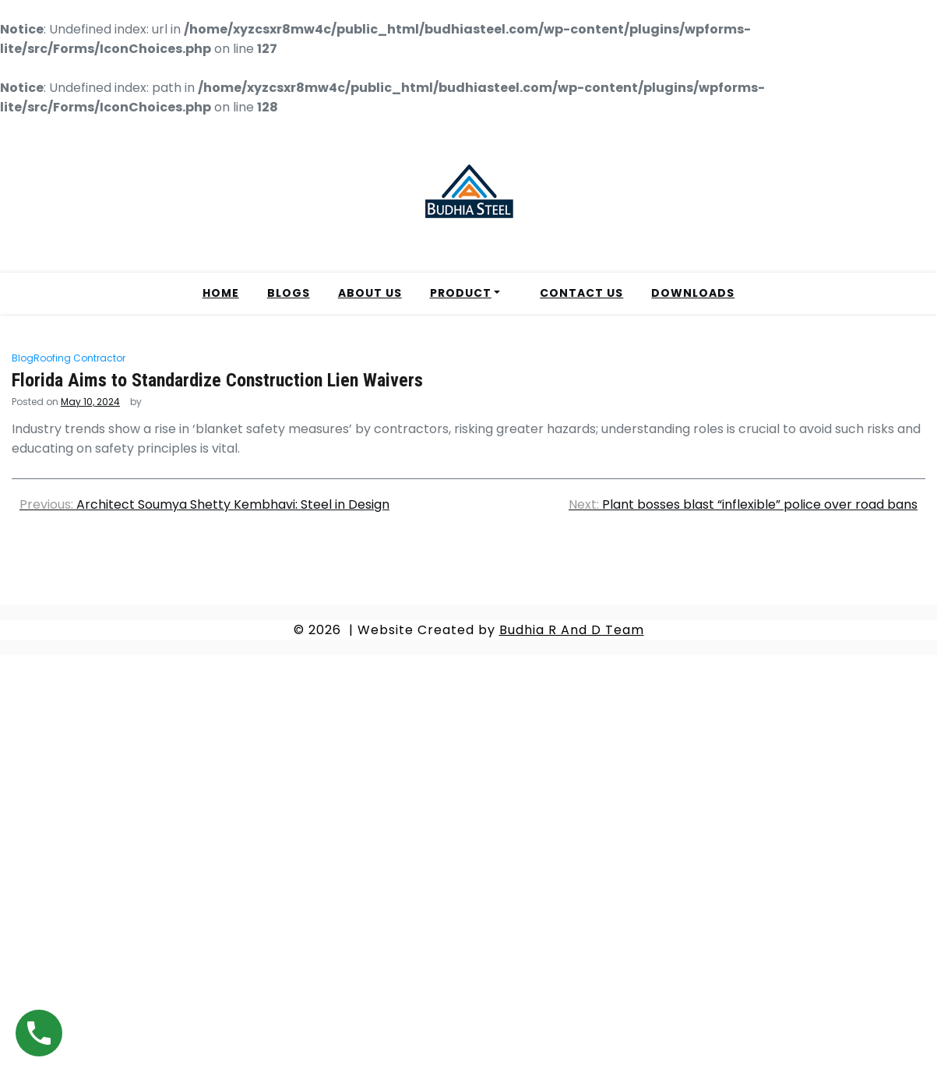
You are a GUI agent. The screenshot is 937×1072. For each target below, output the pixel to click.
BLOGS (288, 293)
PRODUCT (460, 293)
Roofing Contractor (79, 358)
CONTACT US (581, 293)
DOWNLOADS (692, 293)
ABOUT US (370, 293)
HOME (221, 293)
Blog (22, 358)
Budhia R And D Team (571, 630)
